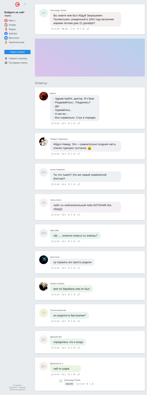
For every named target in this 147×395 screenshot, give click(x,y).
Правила (13, 387)
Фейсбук (10, 33)
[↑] (78, 29)
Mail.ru (9, 20)
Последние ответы (16, 62)
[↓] (83, 29)
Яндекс (10, 29)
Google (10, 24)
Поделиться (88, 28)
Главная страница (15, 58)
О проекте (17, 385)
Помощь (22, 387)
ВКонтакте (11, 38)
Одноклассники (14, 42)
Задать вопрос (17, 52)
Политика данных (17, 389)
